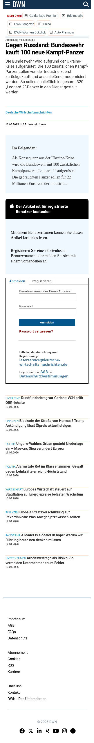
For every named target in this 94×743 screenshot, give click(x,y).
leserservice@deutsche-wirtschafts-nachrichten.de (43, 362)
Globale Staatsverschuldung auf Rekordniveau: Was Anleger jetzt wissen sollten (42, 514)
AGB (44, 371)
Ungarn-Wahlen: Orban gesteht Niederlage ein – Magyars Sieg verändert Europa (44, 446)
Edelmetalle (75, 15)
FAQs (12, 632)
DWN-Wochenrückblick (30, 32)
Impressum (16, 619)
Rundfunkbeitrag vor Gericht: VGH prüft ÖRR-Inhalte (44, 400)
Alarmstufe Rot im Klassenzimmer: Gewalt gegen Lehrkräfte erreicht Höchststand (44, 468)
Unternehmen (15, 558)
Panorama (12, 398)
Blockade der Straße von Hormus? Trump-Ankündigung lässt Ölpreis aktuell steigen (45, 423)
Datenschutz (17, 638)
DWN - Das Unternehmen (27, 699)
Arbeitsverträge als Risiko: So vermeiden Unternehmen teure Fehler (39, 560)
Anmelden (17, 281)
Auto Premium (64, 32)
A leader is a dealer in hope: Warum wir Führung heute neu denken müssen (44, 537)
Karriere (14, 672)
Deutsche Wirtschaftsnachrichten (28, 112)
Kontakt (14, 692)
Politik (10, 444)
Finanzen (12, 421)
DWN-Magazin (24, 24)
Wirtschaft (14, 489)
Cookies (14, 659)
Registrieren (42, 281)
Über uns (15, 686)
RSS (11, 665)
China (47, 24)
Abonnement (18, 652)
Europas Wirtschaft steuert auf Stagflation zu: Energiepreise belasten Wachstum (44, 491)
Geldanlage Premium (43, 15)
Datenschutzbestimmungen (44, 376)
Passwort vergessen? (36, 331)
